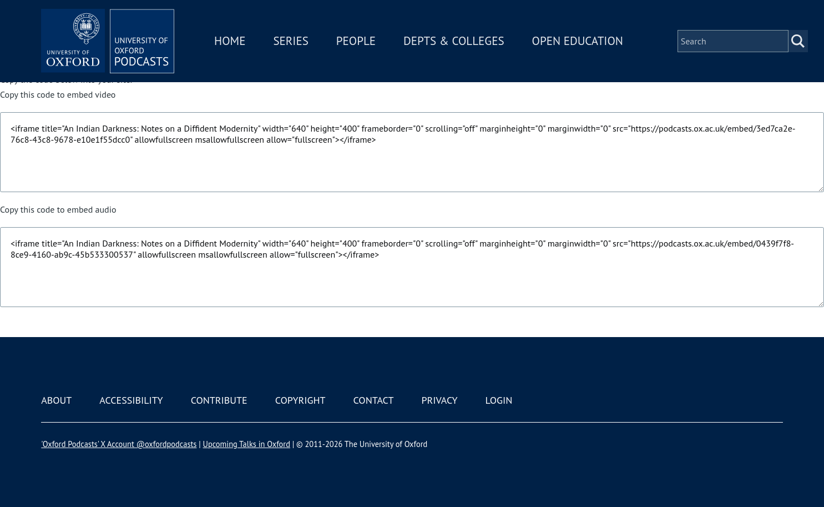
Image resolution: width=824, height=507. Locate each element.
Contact (373, 400)
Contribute (219, 400)
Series (290, 40)
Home (229, 40)
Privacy (439, 400)
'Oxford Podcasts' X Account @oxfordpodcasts (118, 444)
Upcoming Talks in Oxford (246, 444)
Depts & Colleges (453, 40)
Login (499, 400)
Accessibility (131, 400)
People (356, 40)
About (56, 400)
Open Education (577, 40)
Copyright (300, 400)
